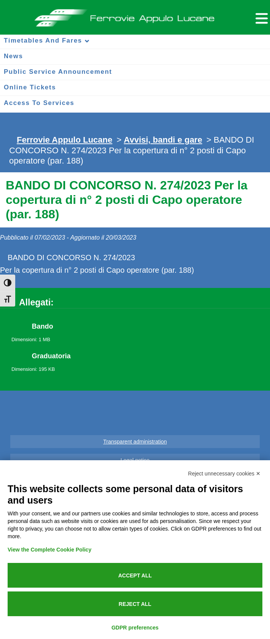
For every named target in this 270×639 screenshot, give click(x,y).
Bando (42, 326)
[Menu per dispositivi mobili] (260, 17)
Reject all (135, 604)
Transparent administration (135, 442)
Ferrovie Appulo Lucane (135, 16)
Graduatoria (51, 356)
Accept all (135, 575)
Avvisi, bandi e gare (163, 140)
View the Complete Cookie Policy (49, 550)
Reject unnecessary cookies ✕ (224, 474)
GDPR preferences (135, 628)
